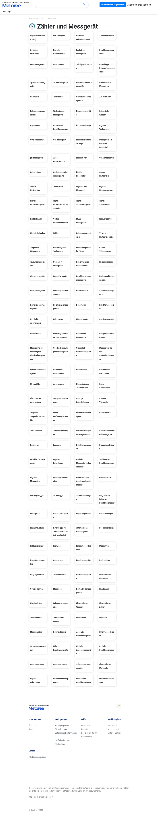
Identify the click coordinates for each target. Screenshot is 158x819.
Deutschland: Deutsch (139, 4)
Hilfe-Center (86, 725)
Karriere (32, 729)
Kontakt (84, 729)
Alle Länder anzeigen (37, 757)
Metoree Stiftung (114, 733)
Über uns (32, 725)
